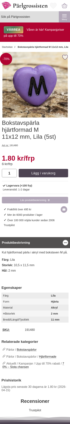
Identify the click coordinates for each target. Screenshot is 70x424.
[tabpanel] (35, 257)
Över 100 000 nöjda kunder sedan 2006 (31, 220)
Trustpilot (9, 225)
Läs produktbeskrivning (33, 200)
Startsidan (7, 47)
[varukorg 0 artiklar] (64, 5)
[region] (35, 242)
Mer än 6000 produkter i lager (25, 214)
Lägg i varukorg (43, 173)
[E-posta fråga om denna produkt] (64, 209)
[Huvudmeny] (64, 16)
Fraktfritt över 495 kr (19, 209)
